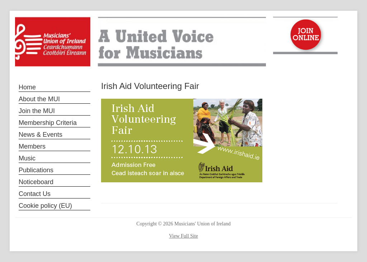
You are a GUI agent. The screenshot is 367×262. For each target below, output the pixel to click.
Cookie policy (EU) (45, 205)
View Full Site (183, 236)
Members (32, 146)
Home (27, 87)
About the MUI (39, 99)
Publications (36, 170)
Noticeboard (36, 182)
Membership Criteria (48, 122)
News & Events (40, 134)
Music (27, 158)
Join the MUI (37, 110)
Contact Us (35, 193)
